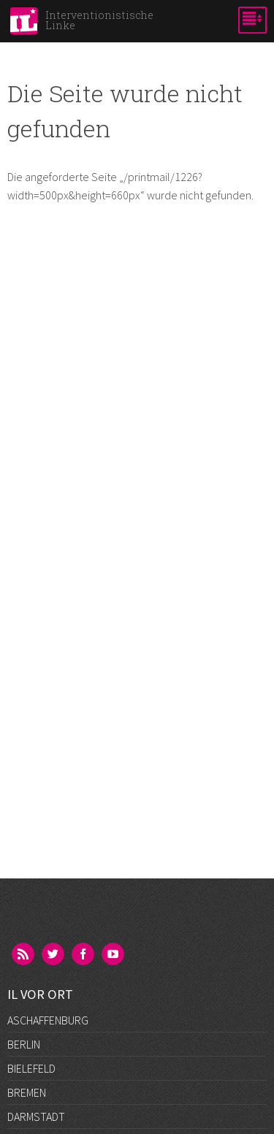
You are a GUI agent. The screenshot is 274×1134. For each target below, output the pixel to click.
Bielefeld (31, 1068)
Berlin (23, 1044)
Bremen (26, 1092)
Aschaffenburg (47, 1020)
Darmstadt (36, 1116)
